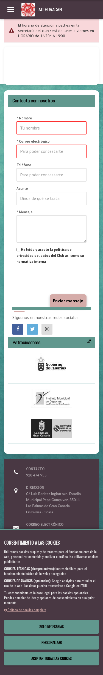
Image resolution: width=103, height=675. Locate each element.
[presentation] (58, 279)
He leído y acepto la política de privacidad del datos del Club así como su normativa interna (50, 255)
